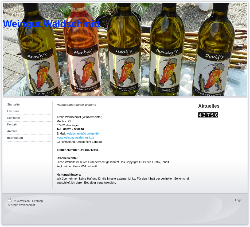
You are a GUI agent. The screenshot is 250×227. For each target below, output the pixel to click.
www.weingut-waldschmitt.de (75, 137)
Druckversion (19, 200)
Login (238, 200)
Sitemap (37, 200)
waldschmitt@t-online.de (83, 133)
